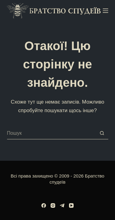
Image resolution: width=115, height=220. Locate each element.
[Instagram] (53, 205)
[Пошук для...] (51, 133)
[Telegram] (62, 205)
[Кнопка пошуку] (102, 133)
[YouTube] (71, 205)
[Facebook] (43, 205)
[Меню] (105, 10)
